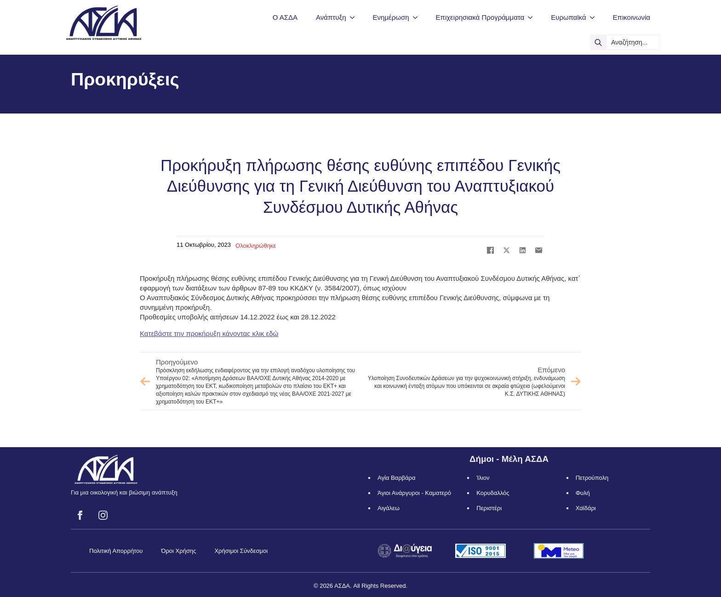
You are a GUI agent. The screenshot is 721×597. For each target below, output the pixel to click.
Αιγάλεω (389, 508)
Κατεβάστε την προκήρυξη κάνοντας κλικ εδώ (209, 333)
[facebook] (80, 515)
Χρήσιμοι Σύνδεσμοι (241, 550)
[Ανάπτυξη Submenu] (355, 17)
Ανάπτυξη (331, 17)
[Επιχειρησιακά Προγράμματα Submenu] (533, 17)
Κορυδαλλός (492, 492)
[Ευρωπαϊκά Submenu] (595, 17)
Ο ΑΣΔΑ (285, 17)
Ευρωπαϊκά (568, 17)
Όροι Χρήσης (178, 550)
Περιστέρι (489, 508)
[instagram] (103, 515)
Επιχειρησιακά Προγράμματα (480, 17)
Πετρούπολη (592, 477)
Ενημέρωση (391, 17)
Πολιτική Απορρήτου (116, 550)
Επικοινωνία (631, 17)
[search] (598, 42)
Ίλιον (482, 477)
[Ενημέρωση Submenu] (418, 17)
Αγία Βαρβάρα (396, 477)
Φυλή (583, 492)
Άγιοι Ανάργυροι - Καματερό (414, 492)
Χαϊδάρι (586, 508)
